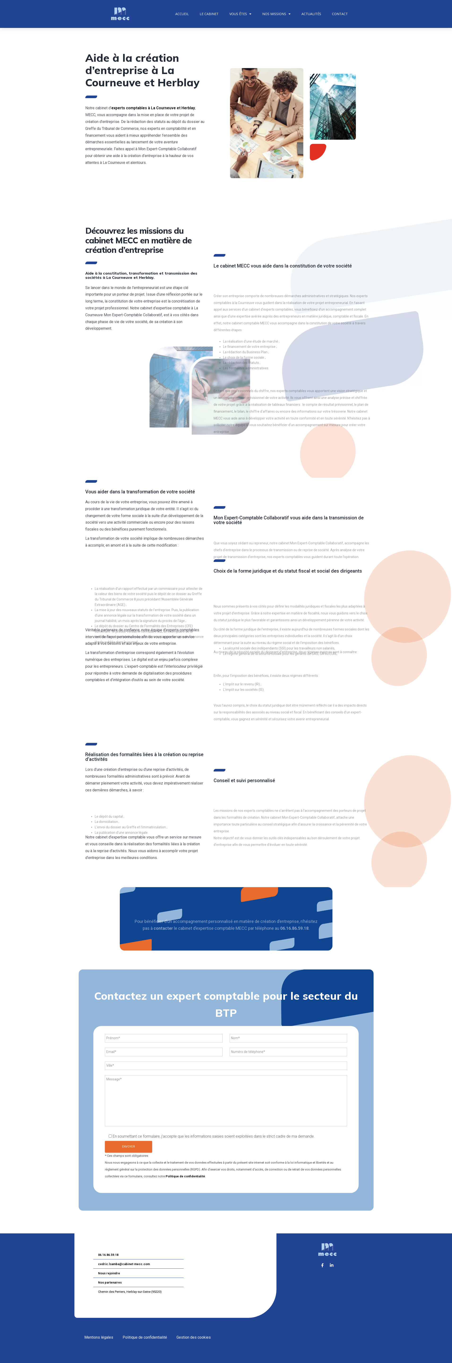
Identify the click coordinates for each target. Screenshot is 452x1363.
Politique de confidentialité (185, 1176)
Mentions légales (98, 1337)
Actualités (311, 14)
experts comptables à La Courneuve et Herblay (153, 108)
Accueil (182, 14)
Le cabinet (209, 14)
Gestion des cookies (193, 1337)
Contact (340, 14)
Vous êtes (240, 14)
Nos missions (276, 14)
